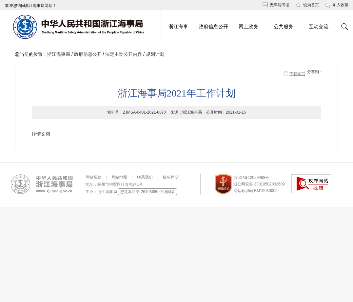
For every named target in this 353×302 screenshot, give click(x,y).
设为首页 (311, 5)
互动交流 (318, 26)
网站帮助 (93, 177)
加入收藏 (340, 5)
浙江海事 (178, 26)
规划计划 (155, 54)
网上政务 (248, 26)
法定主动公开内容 (123, 54)
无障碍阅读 (279, 5)
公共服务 (283, 26)
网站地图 (119, 177)
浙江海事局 (58, 54)
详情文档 (41, 134)
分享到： (315, 72)
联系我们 (145, 177)
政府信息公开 (213, 26)
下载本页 (297, 74)
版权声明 (171, 177)
